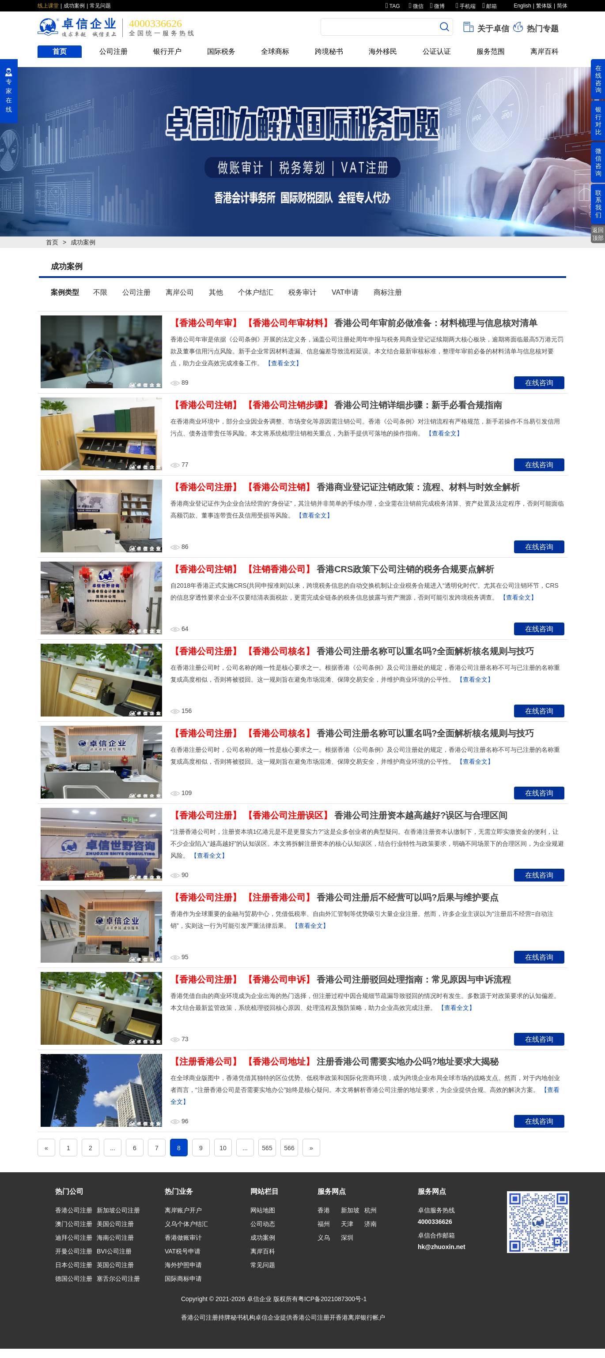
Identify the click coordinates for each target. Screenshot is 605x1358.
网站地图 (262, 1210)
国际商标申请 (183, 1278)
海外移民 (383, 51)
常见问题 (100, 6)
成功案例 (74, 6)
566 (289, 1148)
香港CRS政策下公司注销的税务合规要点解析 (405, 569)
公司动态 (262, 1223)
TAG (393, 6)
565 (267, 1148)
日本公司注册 (73, 1264)
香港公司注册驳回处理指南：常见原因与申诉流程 (414, 979)
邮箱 (489, 6)
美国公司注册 (115, 1223)
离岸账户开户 (183, 1210)
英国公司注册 (115, 1264)
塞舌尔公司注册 (118, 1278)
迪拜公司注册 (73, 1237)
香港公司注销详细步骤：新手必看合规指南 (418, 405)
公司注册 (113, 51)
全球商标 (275, 51)
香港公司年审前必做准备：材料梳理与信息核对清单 (435, 323)
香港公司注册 (73, 1210)
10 (223, 1148)
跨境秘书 (329, 51)
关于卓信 (485, 27)
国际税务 (221, 51)
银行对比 (598, 120)
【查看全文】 (283, 363)
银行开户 (167, 51)
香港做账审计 (183, 1237)
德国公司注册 (73, 1278)
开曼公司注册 (73, 1251)
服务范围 (490, 51)
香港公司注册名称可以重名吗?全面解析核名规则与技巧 (425, 651)
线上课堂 (48, 6)
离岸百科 (544, 51)
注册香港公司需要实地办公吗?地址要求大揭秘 (408, 1061)
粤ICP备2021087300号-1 (332, 1298)
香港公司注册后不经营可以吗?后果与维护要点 (408, 897)
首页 (60, 51)
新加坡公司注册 (118, 1210)
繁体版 (544, 6)
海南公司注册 (115, 1237)
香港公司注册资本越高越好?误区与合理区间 (420, 815)
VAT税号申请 (182, 1251)
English (522, 6)
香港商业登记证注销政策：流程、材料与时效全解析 (418, 487)
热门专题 (535, 27)
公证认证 (437, 51)
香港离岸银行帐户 (360, 1317)
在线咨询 (539, 382)
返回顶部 (598, 234)
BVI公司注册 (114, 1251)
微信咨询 (598, 161)
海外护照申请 (183, 1264)
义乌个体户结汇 (186, 1223)
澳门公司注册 (73, 1223)
